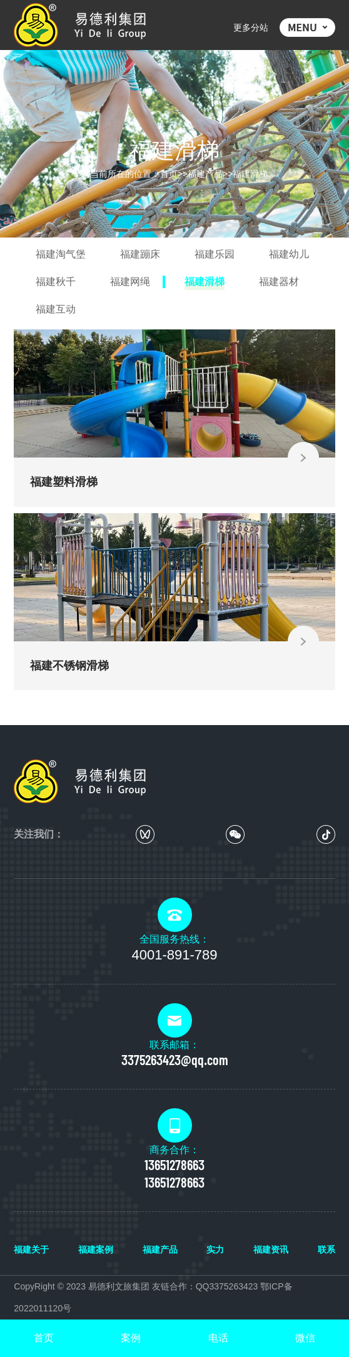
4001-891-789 (174, 955)
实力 (215, 1249)
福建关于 (31, 1249)
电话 (218, 1338)
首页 (169, 174)
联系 (326, 1249)
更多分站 (250, 28)
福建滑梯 (250, 174)
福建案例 (95, 1249)
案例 (131, 1338)
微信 (305, 1338)
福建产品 (205, 174)
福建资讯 (270, 1249)
